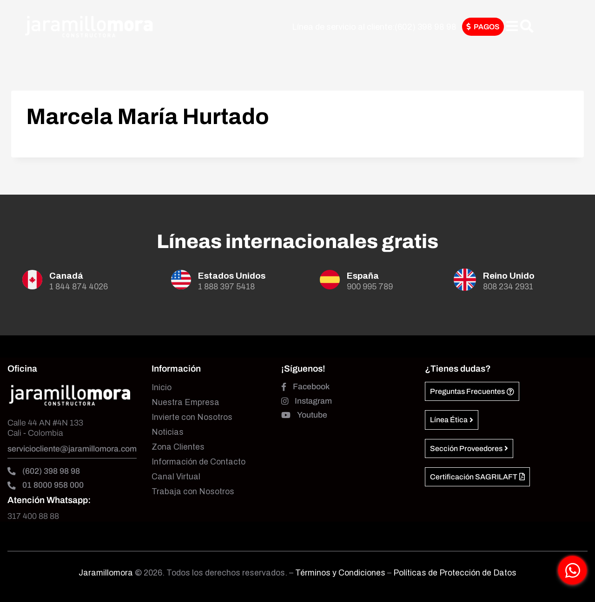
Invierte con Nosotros (192, 417)
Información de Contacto (198, 462)
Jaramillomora (106, 573)
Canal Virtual (176, 476)
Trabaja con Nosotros (193, 491)
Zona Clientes (178, 447)
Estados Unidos (231, 276)
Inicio (162, 387)
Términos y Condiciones (341, 573)
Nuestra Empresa (185, 402)
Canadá (66, 276)
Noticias (168, 432)
